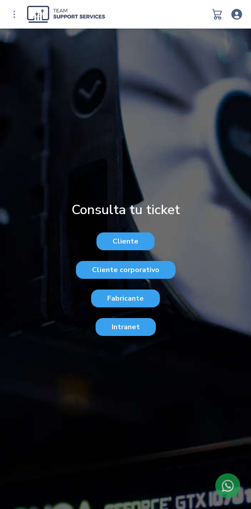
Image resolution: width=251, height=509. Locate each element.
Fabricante (125, 298)
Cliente (125, 241)
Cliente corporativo (125, 270)
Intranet (126, 327)
